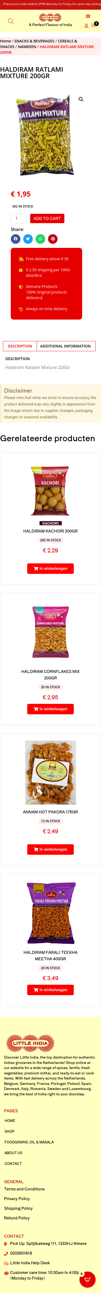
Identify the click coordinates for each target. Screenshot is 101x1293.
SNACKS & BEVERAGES (34, 41)
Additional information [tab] (65, 346)
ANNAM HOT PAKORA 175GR (50, 811)
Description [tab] (20, 346)
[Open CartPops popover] (87, 1280)
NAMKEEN (27, 46)
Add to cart (47, 218)
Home (5, 41)
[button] (88, 16)
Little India (29, 1057)
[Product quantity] (18, 218)
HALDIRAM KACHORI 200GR (50, 531)
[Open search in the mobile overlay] (10, 21)
